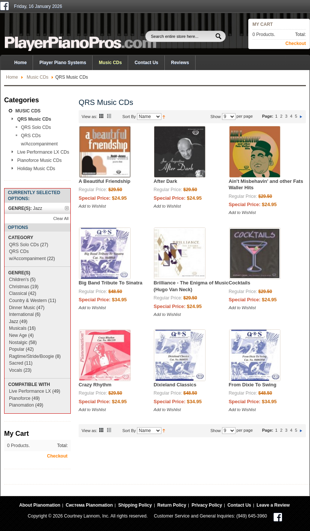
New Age (18, 335)
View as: (89, 116)
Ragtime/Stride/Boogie (31, 356)
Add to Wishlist (92, 206)
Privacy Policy (207, 505)
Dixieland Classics (175, 384)
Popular (16, 349)
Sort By (129, 116)
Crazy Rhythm (95, 384)
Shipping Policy (135, 505)
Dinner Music (22, 307)
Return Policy (171, 505)
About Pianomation (39, 505)
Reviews (180, 62)
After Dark (165, 181)
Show (215, 116)
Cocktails (239, 283)
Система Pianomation (89, 505)
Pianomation (21, 405)
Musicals (18, 328)
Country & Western (28, 300)
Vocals (15, 370)
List (109, 115)
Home (12, 77)
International (21, 314)
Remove (67, 208)
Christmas (19, 286)
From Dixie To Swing (253, 384)
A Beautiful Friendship (104, 181)
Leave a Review (273, 505)
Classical (18, 293)
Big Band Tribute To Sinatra (110, 283)
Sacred (16, 363)
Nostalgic (18, 342)
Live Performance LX (30, 391)
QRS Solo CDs (24, 244)
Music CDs (37, 77)
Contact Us (146, 62)
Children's (19, 279)
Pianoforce (19, 398)
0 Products (263, 34)
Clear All (61, 218)
